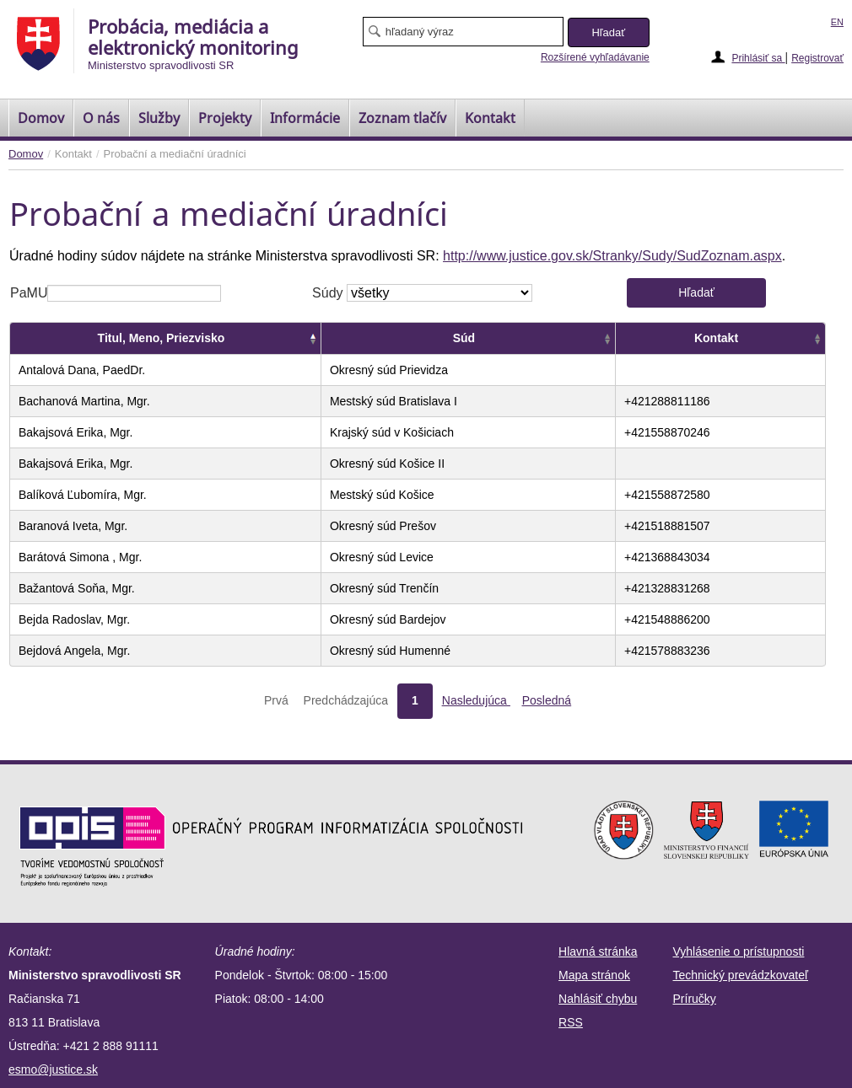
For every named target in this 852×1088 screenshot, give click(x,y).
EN (837, 22)
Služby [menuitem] (159, 118)
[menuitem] (41, 118)
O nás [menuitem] (101, 118)
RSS (570, 1022)
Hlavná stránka (597, 951)
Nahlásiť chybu (597, 998)
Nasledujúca (476, 700)
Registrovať (817, 58)
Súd (464, 338)
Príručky (694, 998)
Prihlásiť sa (758, 58)
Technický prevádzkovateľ (741, 975)
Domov (25, 153)
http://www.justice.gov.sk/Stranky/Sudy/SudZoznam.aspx (612, 256)
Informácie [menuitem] (305, 118)
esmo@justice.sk (53, 1069)
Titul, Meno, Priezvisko (161, 338)
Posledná (546, 700)
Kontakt (716, 338)
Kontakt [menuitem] (490, 118)
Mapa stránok (594, 975)
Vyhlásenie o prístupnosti (739, 951)
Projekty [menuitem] (224, 118)
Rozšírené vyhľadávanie (595, 57)
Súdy (327, 293)
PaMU (28, 293)
